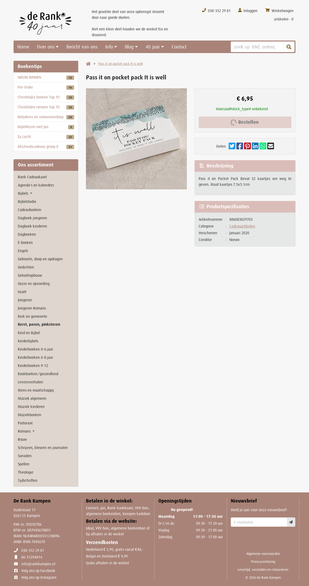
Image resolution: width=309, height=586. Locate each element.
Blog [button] (129, 46)
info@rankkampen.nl (38, 564)
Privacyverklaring (263, 562)
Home (23, 46)
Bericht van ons (82, 46)
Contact (179, 46)
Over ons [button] (46, 46)
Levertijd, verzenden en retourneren (263, 570)
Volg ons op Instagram (38, 577)
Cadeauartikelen (242, 226)
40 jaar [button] (153, 46)
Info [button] (109, 46)
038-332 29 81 (32, 550)
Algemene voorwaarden (263, 554)
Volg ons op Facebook (38, 570)
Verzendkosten (102, 542)
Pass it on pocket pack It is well (120, 64)
